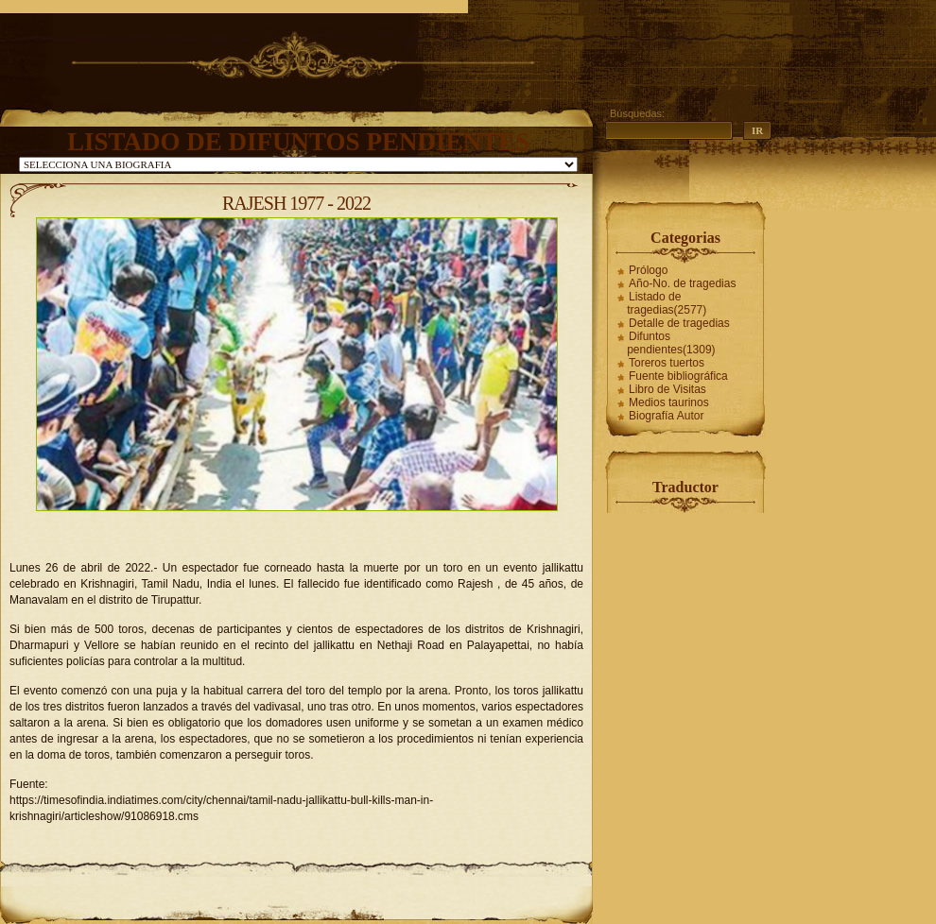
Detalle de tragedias (679, 323)
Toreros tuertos (666, 362)
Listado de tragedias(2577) (666, 303)
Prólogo (648, 270)
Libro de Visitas (667, 389)
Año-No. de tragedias (682, 283)
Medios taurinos (669, 402)
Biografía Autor (666, 415)
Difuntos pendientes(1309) (671, 343)
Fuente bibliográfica (678, 376)
